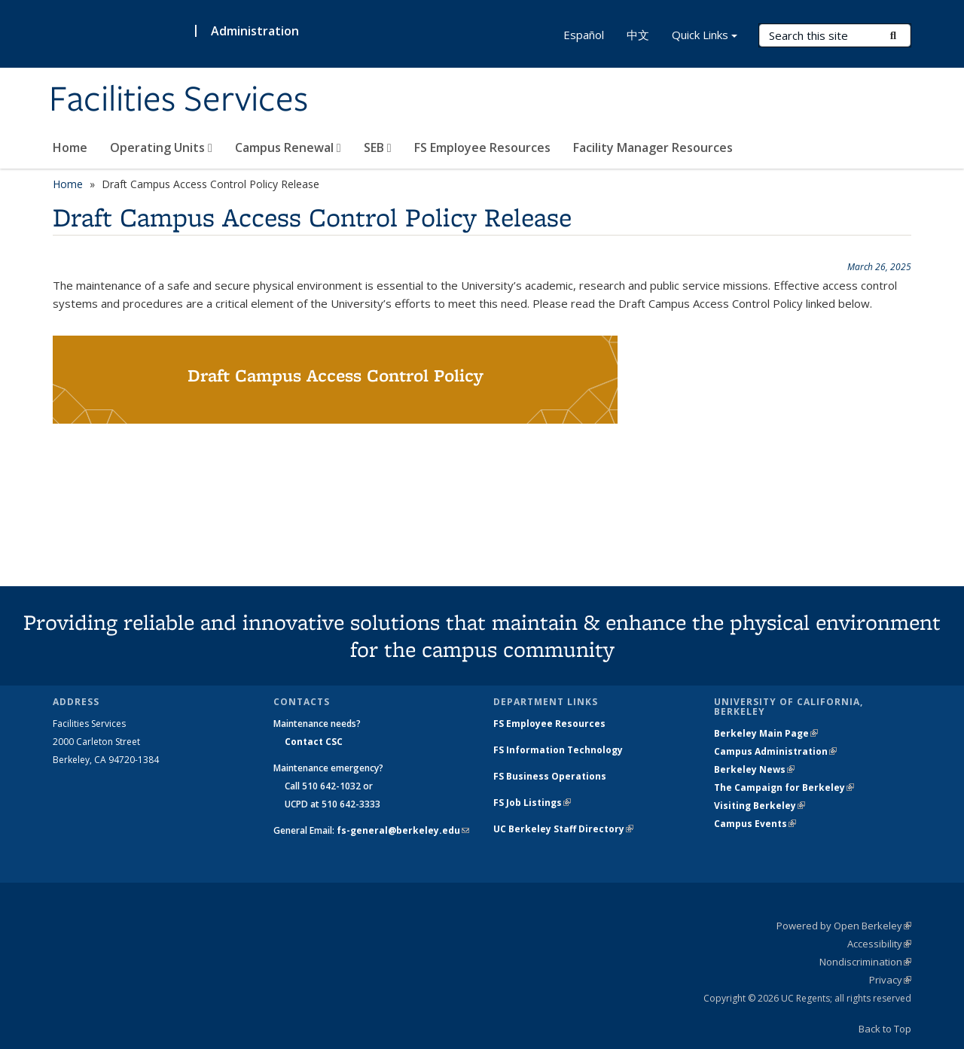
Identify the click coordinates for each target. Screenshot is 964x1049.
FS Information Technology (558, 749)
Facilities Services (178, 100)
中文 (638, 34)
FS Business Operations (549, 776)
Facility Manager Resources (653, 147)
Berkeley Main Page (766, 733)
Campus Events (755, 823)
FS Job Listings (532, 802)
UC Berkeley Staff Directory (563, 828)
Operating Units (161, 147)
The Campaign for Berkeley (784, 787)
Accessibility (879, 943)
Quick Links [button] (704, 36)
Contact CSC (314, 741)
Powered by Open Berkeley (843, 925)
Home (70, 147)
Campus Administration (775, 751)
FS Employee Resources (482, 147)
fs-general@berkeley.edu (403, 830)
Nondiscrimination (865, 961)
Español (583, 34)
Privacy (890, 980)
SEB (378, 147)
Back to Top (885, 1028)
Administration (255, 31)
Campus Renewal (288, 147)
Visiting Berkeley (759, 805)
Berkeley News (754, 769)
